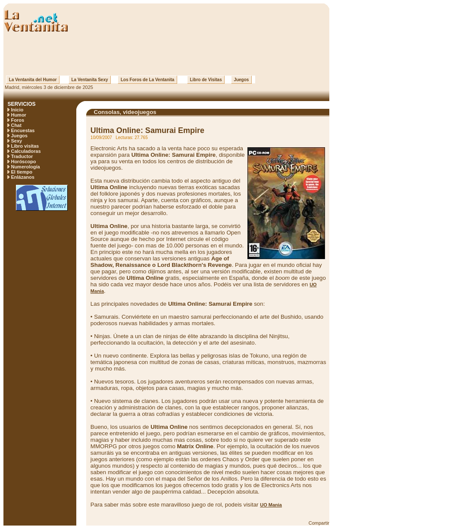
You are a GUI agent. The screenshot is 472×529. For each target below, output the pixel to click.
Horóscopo (23, 161)
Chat (16, 125)
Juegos (241, 79)
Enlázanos (22, 177)
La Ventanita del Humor (32, 79)
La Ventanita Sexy (89, 79)
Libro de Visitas (206, 79)
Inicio (17, 109)
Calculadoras (26, 151)
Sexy (16, 140)
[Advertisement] (166, 54)
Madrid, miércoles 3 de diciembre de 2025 (48, 87)
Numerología (25, 166)
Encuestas (22, 130)
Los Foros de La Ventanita (147, 79)
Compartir (319, 523)
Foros (17, 120)
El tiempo (21, 171)
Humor (18, 114)
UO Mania (271, 504)
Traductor (22, 156)
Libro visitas (25, 146)
